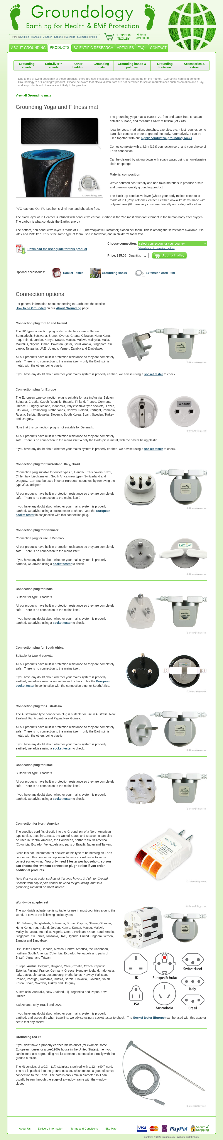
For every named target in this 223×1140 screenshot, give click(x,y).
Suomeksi (82, 37)
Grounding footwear (165, 65)
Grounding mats (101, 65)
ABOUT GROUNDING (28, 48)
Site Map (111, 1128)
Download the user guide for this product (57, 249)
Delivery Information (50, 1128)
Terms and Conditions (84, 1128)
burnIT (197, 1137)
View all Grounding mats (33, 95)
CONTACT (158, 48)
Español (59, 37)
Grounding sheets (27, 65)
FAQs (142, 48)
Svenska (70, 37)
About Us (24, 1128)
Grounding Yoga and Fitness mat (57, 107)
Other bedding (78, 65)
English (24, 37)
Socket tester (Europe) (149, 1017)
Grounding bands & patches (132, 65)
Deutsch (47, 37)
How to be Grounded (31, 308)
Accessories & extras (194, 65)
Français (36, 37)
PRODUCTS (59, 47)
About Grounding (68, 308)
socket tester (153, 374)
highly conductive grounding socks (166, 138)
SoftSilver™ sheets (53, 65)
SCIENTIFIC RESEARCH (93, 48)
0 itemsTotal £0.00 (142, 36)
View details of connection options (157, 248)
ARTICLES (125, 48)
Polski (93, 37)
